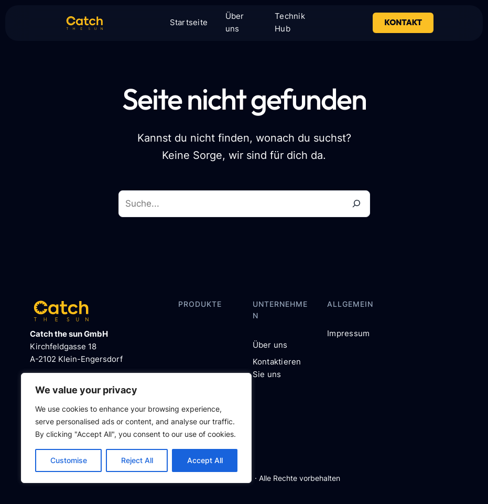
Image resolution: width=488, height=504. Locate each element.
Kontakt (403, 22)
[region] (136, 428)
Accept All (205, 460)
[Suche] (356, 204)
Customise (68, 460)
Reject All (137, 460)
